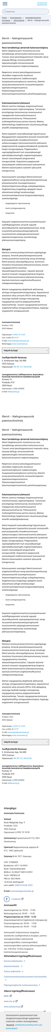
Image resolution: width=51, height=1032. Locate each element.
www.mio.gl (9, 1001)
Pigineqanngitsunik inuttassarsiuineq (21, 985)
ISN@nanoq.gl (13, 392)
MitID (6, 996)
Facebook (16, 899)
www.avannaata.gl (19, 344)
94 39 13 (18, 367)
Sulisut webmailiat (12, 971)
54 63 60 (27, 367)
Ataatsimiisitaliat (12, 966)
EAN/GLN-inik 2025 (24, 885)
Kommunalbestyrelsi (13, 961)
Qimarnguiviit (19, 20)
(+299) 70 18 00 (18, 335)
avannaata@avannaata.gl (18, 341)
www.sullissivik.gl (12, 1006)
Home (4, 18)
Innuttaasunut (16, 18)
